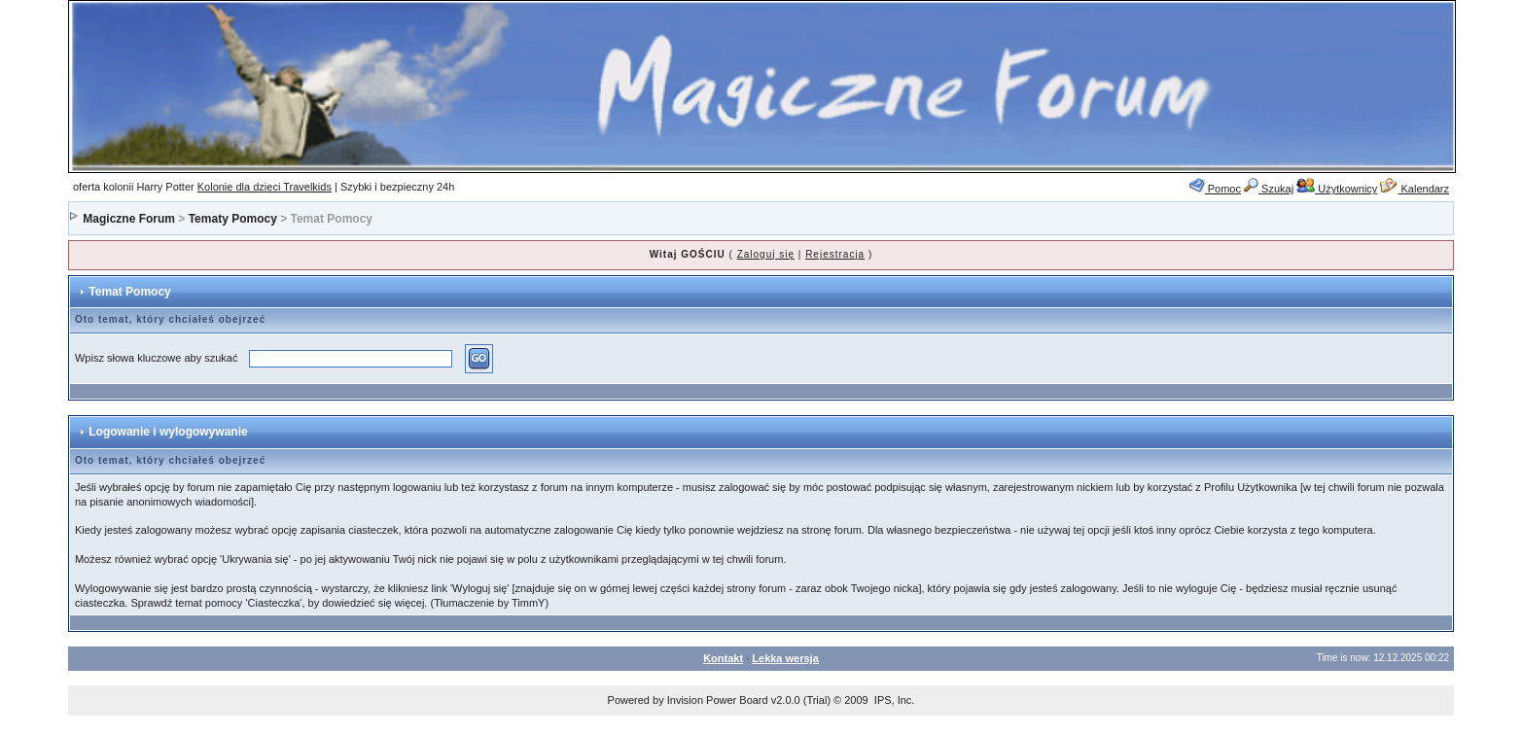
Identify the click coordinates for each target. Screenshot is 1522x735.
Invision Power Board (717, 700)
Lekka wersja (785, 658)
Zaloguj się (766, 254)
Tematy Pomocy (233, 219)
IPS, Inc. (894, 700)
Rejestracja (835, 254)
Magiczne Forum (129, 219)
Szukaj (1268, 188)
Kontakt (723, 658)
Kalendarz (1414, 188)
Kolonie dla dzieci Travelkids (264, 186)
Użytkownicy (1336, 188)
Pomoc (1215, 188)
